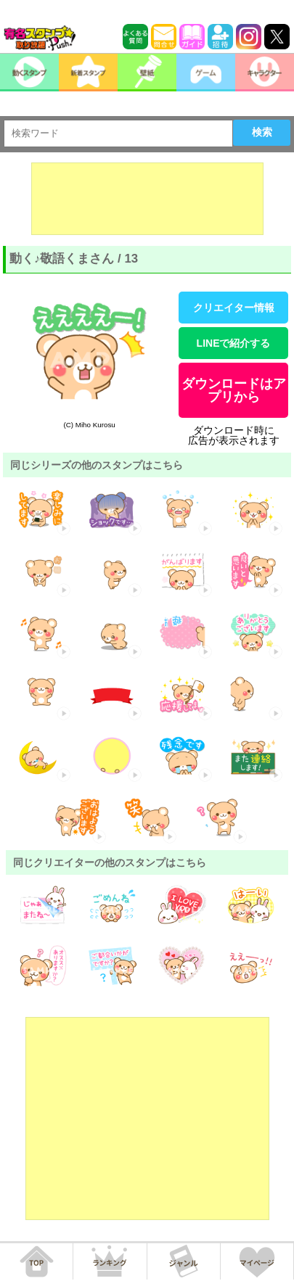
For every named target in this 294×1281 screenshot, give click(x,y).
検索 (262, 132)
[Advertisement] (147, 198)
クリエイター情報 (233, 307)
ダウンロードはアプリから (233, 390)
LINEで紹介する (234, 343)
